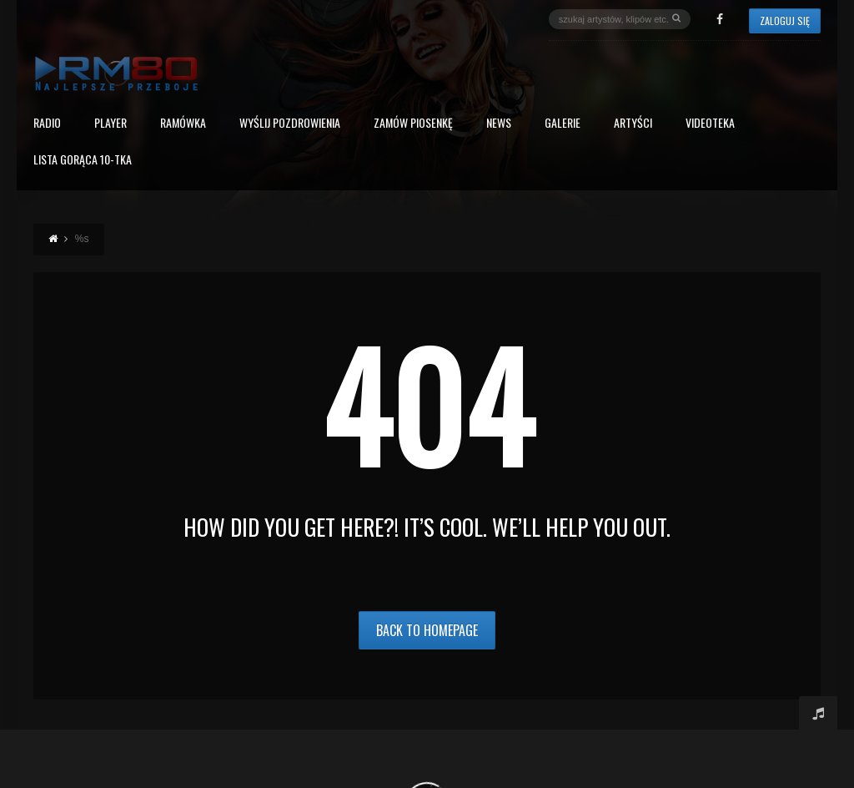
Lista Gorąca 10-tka (82, 161)
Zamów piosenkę (413, 124)
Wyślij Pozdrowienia (289, 124)
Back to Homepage (427, 630)
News (498, 124)
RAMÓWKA (183, 124)
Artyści (633, 124)
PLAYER (110, 124)
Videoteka (710, 124)
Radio (47, 124)
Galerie (562, 124)
